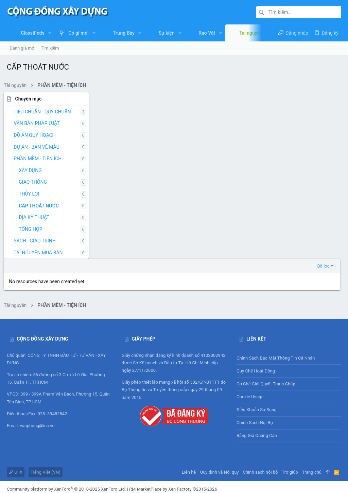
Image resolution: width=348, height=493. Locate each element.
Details (203, 458)
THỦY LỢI (32, 194)
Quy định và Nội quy (219, 435)
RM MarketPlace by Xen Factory (173, 452)
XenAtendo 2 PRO (24, 477)
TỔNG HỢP (33, 229)
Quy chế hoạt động (289, 334)
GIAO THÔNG (36, 182)
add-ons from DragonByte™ (90, 458)
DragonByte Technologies (168, 458)
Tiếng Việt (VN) (45, 435)
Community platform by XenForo (66, 452)
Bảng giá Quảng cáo (257, 399)
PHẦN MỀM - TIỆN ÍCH (41, 158)
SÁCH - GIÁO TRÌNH (37, 240)
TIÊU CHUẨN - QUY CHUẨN (45, 111)
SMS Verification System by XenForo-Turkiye (50, 471)
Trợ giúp (290, 435)
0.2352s (108, 484)
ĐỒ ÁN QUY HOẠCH (37, 135)
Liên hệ (189, 435)
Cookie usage (250, 360)
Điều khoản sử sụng (257, 373)
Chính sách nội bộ (255, 385)
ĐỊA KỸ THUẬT (37, 217)
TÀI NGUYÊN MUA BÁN (41, 252)
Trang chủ (311, 435)
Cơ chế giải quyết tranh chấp (266, 347)
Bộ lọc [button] (324, 99)
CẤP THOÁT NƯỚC (42, 205)
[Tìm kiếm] (298, 12)
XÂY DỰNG (33, 170)
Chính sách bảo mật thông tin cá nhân (289, 321)
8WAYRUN (92, 477)
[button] (49, 33)
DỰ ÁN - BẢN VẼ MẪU (39, 147)
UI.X (15, 435)
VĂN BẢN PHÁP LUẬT (40, 123)
